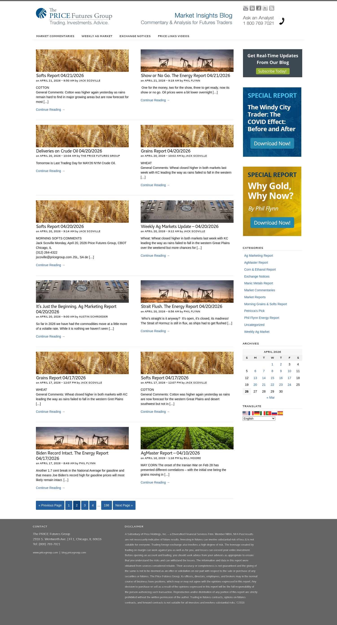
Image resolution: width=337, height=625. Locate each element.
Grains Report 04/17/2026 (61, 378)
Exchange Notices (135, 36)
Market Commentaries (55, 36)
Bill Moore (192, 458)
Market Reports (255, 297)
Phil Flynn (192, 80)
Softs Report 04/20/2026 (60, 226)
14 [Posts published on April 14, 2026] (264, 378)
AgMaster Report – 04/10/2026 (170, 453)
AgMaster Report (256, 262)
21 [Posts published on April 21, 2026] (264, 384)
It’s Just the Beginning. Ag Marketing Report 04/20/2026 (76, 309)
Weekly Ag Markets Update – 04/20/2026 (180, 226)
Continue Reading (50, 109)
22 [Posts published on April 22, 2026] (272, 384)
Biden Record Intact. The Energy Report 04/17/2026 (72, 455)
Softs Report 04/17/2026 (164, 378)
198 (106, 505)
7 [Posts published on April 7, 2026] (264, 371)
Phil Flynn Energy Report (261, 318)
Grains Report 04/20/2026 (165, 151)
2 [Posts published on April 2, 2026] (281, 364)
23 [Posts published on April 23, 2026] (281, 384)
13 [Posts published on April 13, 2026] (255, 378)
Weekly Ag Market (96, 36)
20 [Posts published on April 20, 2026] (255, 384)
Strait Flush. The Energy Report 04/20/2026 (181, 306)
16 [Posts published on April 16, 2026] (281, 378)
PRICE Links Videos (173, 36)
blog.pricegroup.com (74, 552)
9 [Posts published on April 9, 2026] (281, 371)
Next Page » (124, 505)
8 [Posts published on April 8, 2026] (272, 371)
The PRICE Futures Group (100, 156)
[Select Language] (259, 418)
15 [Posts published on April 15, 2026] (272, 378)
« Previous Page (50, 505)
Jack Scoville (89, 80)
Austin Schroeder (93, 316)
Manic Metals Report (258, 283)
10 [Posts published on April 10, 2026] (289, 371)
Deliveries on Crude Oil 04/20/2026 (69, 151)
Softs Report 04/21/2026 (60, 75)
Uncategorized (254, 325)
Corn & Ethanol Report (260, 269)
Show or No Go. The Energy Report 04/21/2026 (185, 75)
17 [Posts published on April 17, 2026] (289, 378)
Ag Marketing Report (258, 255)
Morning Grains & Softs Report (265, 304)
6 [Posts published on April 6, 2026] (255, 371)
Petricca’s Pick (254, 311)
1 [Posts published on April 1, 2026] (272, 364)
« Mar (271, 397)
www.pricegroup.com (45, 552)
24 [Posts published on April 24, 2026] (289, 384)
